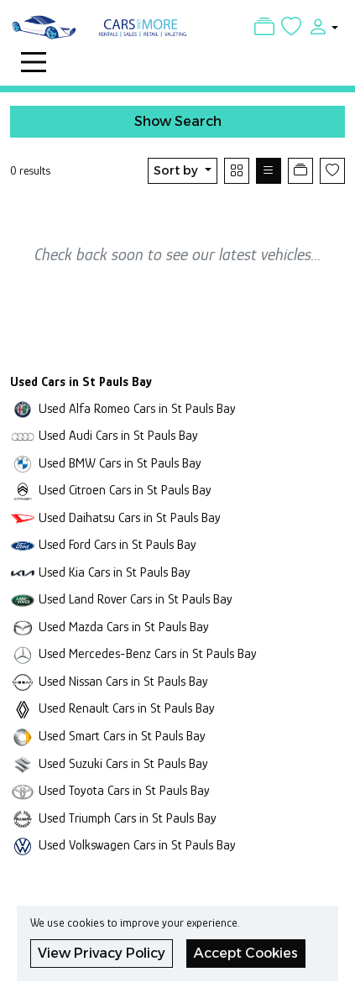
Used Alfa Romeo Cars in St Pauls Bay (137, 408)
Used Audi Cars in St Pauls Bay (118, 435)
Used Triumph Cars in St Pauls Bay (128, 818)
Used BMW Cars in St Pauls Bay (120, 463)
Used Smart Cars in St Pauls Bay (122, 736)
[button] (319, 26)
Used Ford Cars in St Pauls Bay (117, 544)
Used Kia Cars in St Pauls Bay (115, 572)
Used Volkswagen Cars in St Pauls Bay (137, 845)
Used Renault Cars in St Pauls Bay (127, 708)
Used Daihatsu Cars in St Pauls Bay (130, 517)
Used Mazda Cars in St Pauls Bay (124, 626)
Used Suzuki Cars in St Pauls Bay (123, 763)
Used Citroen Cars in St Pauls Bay (125, 490)
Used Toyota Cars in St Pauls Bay (124, 790)
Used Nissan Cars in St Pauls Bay (123, 681)
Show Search (178, 121)
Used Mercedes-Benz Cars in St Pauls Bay (148, 653)
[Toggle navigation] (33, 62)
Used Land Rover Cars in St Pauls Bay (135, 599)
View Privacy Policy (101, 953)
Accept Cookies (246, 953)
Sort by (177, 170)
